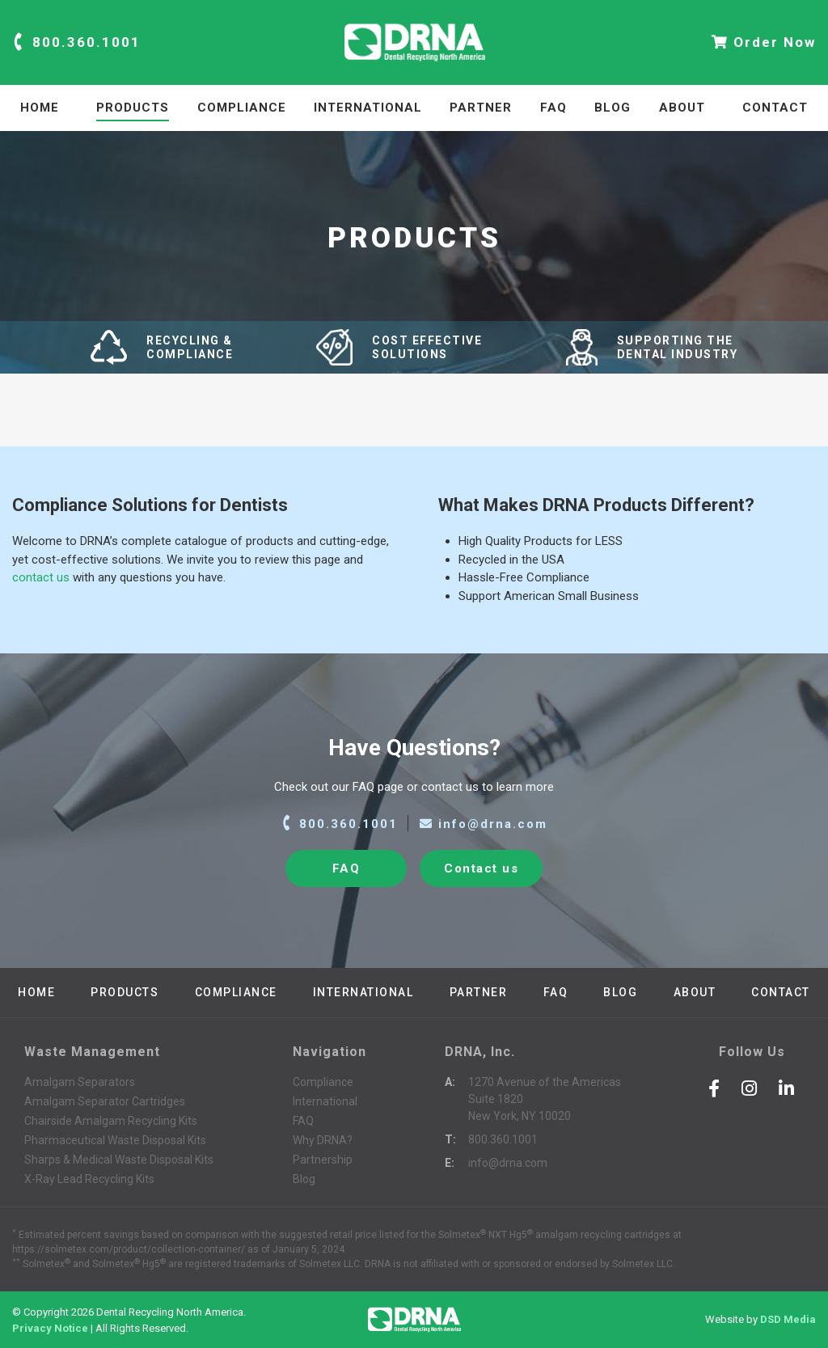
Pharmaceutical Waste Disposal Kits (115, 1140)
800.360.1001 (76, 42)
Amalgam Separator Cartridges (104, 1101)
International (368, 107)
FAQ (553, 107)
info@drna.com (483, 824)
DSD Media (788, 1320)
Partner (481, 107)
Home (39, 107)
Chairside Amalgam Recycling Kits (110, 1120)
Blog (612, 107)
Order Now (764, 42)
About (682, 107)
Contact (775, 107)
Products (132, 107)
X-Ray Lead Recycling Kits (89, 1179)
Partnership (323, 1159)
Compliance (241, 107)
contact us (41, 577)
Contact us (481, 868)
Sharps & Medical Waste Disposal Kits (118, 1159)
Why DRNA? (323, 1140)
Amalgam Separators (79, 1081)
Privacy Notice (50, 1327)
